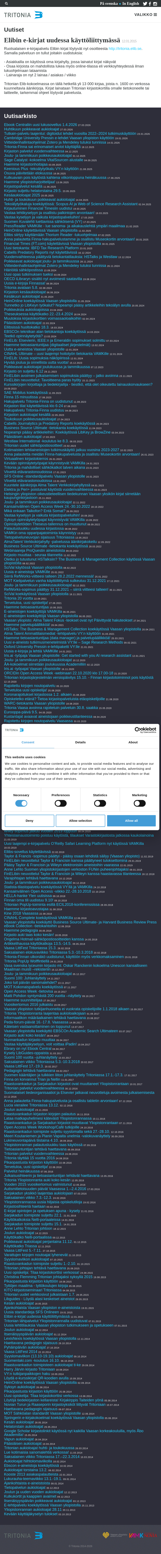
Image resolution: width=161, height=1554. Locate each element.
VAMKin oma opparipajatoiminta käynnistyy (40, 533)
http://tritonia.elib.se (125, 49)
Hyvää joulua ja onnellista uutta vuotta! (36, 362)
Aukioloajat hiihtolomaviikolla (28, 1461)
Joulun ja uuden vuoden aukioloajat (33, 1492)
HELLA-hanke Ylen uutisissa (28, 896)
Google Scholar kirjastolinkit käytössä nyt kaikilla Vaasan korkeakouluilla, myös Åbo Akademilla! (73, 1433)
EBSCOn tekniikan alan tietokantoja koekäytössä (45, 332)
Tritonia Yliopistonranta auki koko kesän (37, 1180)
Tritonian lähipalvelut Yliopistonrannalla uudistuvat (45, 1321)
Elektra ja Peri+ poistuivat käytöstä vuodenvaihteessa (48, 489)
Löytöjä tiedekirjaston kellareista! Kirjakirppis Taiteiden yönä (54, 1400)
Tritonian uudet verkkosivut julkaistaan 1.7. (39, 1294)
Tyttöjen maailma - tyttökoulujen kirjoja (36, 1286)
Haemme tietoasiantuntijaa (26, 607)
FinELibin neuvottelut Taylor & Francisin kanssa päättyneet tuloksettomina (65, 860)
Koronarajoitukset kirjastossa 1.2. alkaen (38, 694)
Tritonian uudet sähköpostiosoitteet (33, 445)
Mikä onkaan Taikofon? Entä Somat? (35, 511)
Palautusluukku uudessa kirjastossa (34, 528)
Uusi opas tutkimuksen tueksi (28, 274)
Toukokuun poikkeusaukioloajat (30, 419)
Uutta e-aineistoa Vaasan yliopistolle (34, 349)
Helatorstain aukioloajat (23, 1426)
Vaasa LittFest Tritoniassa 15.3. (30, 948)
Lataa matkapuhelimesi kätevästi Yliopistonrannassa (48, 1118)
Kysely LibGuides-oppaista (26, 1053)
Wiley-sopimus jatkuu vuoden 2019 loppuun (40, 831)
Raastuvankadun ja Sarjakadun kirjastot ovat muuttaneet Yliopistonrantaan (66, 1084)
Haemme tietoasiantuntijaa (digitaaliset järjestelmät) (47, 345)
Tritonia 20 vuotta (18, 598)
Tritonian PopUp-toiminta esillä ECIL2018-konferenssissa (52, 904)
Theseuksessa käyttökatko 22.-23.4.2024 (38, 314)
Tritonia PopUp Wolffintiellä (26, 961)
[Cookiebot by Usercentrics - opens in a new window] (137, 730)
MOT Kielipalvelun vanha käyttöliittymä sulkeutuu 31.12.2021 (55, 581)
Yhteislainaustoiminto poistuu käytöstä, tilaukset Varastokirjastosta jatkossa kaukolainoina (79, 835)
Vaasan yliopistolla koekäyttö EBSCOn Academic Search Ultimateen (61, 1031)
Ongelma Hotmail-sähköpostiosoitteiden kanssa (44, 939)
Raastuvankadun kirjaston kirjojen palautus (40, 1114)
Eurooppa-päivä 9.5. (21, 712)
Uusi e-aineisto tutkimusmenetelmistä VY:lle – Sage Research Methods (63, 642)
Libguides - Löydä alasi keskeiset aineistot (39, 1299)
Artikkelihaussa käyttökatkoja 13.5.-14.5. (37, 943)
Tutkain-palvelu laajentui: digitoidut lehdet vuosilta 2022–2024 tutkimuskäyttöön (70, 133)
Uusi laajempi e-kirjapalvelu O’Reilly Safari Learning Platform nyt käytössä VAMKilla (74, 843)
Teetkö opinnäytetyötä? (23, 336)
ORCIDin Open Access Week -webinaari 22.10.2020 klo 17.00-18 (58, 673)
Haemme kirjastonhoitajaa (26, 164)
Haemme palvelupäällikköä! (27, 625)
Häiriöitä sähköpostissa (23, 270)
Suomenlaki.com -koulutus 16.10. (32, 1360)
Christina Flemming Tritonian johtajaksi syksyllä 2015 (48, 1277)
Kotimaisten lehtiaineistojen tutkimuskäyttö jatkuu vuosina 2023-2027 (61, 450)
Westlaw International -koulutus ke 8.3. (36, 441)
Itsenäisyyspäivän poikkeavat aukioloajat (38, 1501)
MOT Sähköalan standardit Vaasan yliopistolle (42, 1413)
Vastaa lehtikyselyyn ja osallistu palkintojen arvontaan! (49, 213)
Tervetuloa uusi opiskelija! (25, 690)
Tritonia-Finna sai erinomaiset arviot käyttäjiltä (43, 147)
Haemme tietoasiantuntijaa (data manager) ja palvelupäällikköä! (57, 638)
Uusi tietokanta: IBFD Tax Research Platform (41, 248)
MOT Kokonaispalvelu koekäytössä (33, 987)
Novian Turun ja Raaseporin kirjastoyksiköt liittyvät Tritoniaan (54, 1404)
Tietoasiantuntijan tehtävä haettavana (35, 1149)
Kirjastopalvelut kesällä (23, 186)
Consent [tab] (28, 742)
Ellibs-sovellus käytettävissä (27, 852)
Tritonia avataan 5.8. (21, 288)
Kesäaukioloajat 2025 (22, 195)
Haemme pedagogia (21, 930)
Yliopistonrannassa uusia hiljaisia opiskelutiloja (43, 1202)
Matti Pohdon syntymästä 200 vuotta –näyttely (42, 996)
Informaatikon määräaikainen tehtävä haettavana (45, 1018)
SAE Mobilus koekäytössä (26, 393)
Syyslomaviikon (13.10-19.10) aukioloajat (38, 1356)
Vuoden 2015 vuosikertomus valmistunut (38, 1184)
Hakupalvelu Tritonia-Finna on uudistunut (38, 401)
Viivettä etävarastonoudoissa (28, 472)
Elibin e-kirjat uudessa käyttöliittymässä (37, 1316)
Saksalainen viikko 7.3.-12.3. (28, 1198)
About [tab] (133, 742)
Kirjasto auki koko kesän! (25, 1035)
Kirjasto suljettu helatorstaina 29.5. (33, 191)
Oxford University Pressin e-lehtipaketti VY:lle (42, 647)
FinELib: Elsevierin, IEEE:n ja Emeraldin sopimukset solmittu (54, 340)
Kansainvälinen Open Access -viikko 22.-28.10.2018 (47, 891)
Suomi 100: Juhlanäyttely (25, 978)
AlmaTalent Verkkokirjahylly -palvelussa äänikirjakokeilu (50, 542)
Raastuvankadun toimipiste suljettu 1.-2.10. (40, 1264)
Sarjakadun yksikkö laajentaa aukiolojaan (38, 1193)
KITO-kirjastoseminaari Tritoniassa (33, 1290)
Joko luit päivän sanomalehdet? (30, 982)
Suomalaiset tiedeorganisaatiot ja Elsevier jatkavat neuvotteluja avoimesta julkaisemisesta (79, 1093)
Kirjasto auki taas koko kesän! (29, 935)
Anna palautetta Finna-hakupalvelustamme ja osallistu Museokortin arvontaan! (69, 239)
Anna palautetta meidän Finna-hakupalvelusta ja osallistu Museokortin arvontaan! (72, 454)
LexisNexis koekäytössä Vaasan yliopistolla (40, 1338)
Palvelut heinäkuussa (22, 1171)
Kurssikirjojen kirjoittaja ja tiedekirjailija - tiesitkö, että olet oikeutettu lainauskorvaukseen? (78, 384)
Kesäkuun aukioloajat (22, 296)
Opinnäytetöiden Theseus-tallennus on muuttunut (45, 524)
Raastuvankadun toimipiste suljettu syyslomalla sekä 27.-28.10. (57, 1131)
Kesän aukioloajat (19, 1303)
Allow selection (80, 820)
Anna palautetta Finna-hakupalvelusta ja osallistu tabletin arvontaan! (61, 1101)
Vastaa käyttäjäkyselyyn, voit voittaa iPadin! (40, 1044)
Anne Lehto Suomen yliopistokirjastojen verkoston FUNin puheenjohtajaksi (66, 869)
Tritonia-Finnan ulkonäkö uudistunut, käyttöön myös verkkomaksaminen (64, 957)
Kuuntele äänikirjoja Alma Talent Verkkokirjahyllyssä (47, 485)
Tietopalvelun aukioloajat (24, 1487)
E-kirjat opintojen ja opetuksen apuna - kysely (42, 1211)
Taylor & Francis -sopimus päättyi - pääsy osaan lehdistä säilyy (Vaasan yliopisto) (72, 856)
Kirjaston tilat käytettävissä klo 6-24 (33, 406)
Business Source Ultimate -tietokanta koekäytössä (46, 428)
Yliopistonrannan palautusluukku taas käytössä (43, 1145)
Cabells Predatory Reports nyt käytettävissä (40, 252)
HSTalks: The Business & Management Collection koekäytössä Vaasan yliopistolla (72, 629)
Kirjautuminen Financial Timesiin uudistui (38, 208)
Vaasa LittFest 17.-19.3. (24, 1066)
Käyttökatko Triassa (20, 1246)
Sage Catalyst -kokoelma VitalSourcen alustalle (43, 160)
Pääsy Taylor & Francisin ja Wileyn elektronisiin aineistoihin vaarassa (62, 865)
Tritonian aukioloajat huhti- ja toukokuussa (39, 1448)
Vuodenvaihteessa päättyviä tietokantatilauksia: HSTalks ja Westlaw (60, 257)
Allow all (131, 820)
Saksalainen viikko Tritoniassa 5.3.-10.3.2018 (42, 1062)
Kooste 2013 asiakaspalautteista (31, 1474)
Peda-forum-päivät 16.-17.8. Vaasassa (36, 1022)
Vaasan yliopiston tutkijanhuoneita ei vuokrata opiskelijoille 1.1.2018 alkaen (66, 1009)
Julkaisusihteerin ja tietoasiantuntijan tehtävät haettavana (51, 1176)
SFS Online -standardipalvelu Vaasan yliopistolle (44, 476)
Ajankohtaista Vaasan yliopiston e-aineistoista (42, 1308)
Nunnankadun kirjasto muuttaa (29, 1040)
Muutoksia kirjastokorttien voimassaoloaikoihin (42, 318)
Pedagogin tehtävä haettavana (29, 1070)
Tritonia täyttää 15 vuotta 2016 (29, 1158)
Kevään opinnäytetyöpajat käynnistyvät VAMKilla (45, 463)
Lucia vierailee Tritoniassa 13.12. (31, 1105)
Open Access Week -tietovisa (28, 991)
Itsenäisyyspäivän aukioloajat (28, 1334)
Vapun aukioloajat (19, 1439)
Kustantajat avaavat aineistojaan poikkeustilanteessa (48, 716)
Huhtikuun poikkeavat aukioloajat (31, 129)
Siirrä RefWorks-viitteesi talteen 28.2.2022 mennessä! (49, 576)
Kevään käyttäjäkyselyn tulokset (30, 1514)
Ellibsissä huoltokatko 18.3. (26, 327)
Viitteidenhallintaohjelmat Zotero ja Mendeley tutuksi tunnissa (55, 142)
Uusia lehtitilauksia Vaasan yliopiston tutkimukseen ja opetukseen (58, 1325)
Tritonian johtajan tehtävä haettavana (35, 1268)
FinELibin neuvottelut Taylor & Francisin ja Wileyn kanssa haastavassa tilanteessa (72, 874)
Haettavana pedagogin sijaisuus (30, 1343)
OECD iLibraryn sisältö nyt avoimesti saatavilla (43, 279)
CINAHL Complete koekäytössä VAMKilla (38, 918)
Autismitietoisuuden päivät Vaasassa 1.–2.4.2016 (45, 1189)
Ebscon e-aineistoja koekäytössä (31, 1465)
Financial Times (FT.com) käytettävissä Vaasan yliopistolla (52, 243)
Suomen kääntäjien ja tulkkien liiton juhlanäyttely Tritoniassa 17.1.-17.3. (63, 1075)
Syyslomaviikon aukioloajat (26, 1259)
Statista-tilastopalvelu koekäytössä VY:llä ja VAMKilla (48, 887)
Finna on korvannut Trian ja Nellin (32, 1079)
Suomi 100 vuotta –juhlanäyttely (30, 1057)
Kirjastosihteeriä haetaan (24, 1206)
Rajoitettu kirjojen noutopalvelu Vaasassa (38, 721)
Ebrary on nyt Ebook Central (27, 1048)
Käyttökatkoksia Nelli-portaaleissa (32, 1220)
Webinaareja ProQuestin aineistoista (34, 550)
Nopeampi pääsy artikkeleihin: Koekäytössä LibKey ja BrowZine (57, 432)
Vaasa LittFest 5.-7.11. (23, 1250)
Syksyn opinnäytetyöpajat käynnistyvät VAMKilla (44, 520)
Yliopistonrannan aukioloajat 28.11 (33, 1509)
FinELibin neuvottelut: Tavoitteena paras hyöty (42, 380)
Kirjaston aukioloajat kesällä (27, 415)
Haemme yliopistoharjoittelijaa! (29, 182)
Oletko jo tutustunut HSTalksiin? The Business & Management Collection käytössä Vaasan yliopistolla (79, 561)
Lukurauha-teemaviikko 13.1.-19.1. (33, 1479)
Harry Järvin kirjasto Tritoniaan (30, 1369)
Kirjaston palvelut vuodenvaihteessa (34, 151)
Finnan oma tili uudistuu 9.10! (28, 900)
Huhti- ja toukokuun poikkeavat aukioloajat (39, 199)
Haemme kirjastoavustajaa (26, 909)
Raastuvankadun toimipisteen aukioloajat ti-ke (42, 1365)
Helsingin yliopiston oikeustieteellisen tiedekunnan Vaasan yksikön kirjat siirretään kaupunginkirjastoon (72, 496)
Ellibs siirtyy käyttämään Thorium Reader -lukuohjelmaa (50, 235)
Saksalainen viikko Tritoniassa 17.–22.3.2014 (41, 1457)
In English (130, 3)
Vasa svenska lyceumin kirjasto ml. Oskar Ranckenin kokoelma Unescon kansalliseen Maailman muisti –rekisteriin (75, 967)
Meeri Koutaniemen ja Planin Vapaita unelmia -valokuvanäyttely (57, 1136)
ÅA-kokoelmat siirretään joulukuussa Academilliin (45, 664)
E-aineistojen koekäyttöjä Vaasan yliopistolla (41, 616)
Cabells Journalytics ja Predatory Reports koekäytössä (50, 423)
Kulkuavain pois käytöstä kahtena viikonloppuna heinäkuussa (55, 177)
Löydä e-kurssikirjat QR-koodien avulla (36, 1378)
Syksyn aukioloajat (19, 1387)
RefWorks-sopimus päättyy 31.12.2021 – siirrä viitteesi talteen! (56, 589)
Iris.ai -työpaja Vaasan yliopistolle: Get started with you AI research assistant (67, 655)
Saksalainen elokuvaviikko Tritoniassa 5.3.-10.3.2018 (48, 952)
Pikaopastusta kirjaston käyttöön (31, 1162)
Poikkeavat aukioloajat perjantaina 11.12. (38, 1242)
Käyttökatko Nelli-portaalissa (28, 1237)
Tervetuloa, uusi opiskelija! (26, 603)
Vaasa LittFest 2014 (20, 1352)
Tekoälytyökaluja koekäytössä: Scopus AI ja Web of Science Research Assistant (71, 204)
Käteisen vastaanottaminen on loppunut (37, 1026)
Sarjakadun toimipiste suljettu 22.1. (33, 1215)
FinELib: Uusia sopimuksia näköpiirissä (36, 358)
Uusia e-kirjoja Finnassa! (25, 283)
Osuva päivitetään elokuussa (28, 173)
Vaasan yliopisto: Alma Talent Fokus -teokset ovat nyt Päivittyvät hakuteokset (68, 620)
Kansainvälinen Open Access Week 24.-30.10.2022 (47, 506)
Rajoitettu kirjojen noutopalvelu (29, 686)
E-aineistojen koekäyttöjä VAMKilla (33, 611)
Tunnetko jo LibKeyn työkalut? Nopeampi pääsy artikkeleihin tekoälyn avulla (67, 305)
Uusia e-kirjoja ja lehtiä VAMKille (31, 651)
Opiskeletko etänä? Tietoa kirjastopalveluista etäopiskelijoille (54, 699)
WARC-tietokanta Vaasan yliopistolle (34, 703)
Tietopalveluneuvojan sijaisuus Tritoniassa (39, 537)
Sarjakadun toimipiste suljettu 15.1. (33, 1224)
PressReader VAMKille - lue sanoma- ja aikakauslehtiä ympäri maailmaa (64, 226)
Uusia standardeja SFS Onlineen (31, 1312)
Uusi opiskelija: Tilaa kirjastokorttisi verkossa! (41, 1272)
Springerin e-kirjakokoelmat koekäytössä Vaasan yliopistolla (54, 1418)
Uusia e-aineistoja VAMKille (27, 572)
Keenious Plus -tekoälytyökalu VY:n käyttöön (41, 169)
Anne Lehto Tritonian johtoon (28, 1228)
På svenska (109, 3)
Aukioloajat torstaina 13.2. (25, 1470)
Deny (29, 820)
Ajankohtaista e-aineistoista (27, 1483)
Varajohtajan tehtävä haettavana (31, 878)
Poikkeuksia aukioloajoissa (26, 310)
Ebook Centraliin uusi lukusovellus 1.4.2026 (40, 125)
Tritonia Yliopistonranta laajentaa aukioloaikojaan (45, 1013)
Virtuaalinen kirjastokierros (26, 459)
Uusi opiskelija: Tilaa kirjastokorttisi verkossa (41, 1396)
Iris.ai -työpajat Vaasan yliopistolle (32, 669)
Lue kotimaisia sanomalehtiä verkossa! (36, 1452)
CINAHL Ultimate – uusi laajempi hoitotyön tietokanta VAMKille (56, 354)
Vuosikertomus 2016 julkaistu (28, 1004)
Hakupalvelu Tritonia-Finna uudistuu (34, 410)
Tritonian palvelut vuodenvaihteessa (34, 1088)
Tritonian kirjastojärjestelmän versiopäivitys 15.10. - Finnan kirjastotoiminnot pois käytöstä (78, 677)
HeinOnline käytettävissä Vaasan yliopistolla (41, 230)
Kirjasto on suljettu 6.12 (23, 371)
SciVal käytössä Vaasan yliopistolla (33, 567)
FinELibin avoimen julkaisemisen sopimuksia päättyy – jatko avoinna (61, 376)
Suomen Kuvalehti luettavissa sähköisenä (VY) (43, 221)
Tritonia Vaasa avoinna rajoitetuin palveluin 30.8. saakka (51, 708)
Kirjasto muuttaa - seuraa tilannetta (33, 555)
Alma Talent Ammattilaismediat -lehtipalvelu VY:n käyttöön (52, 633)
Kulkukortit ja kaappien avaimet (30, 1496)
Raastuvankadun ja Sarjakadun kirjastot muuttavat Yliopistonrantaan (61, 1123)
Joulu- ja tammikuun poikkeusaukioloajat (38, 155)
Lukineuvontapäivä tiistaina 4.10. (31, 1140)
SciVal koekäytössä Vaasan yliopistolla (36, 594)
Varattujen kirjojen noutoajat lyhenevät (36, 1255)
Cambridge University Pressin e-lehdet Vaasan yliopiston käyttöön (59, 138)
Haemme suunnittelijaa (23, 1000)
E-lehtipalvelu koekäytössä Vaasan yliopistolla (43, 1505)
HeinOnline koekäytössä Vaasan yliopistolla (41, 301)
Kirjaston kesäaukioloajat (25, 292)
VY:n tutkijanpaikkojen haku (27, 1374)
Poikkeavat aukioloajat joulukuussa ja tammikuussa (47, 367)
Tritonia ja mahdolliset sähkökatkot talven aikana (44, 467)
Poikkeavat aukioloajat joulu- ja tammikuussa (41, 261)
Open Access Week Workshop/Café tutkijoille (41, 1127)
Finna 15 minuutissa (21, 397)
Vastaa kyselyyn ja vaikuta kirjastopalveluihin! (42, 217)
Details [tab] (80, 742)
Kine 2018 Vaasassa (21, 913)
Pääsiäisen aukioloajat (23, 323)
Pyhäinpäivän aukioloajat (25, 1347)
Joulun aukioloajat (19, 1109)
